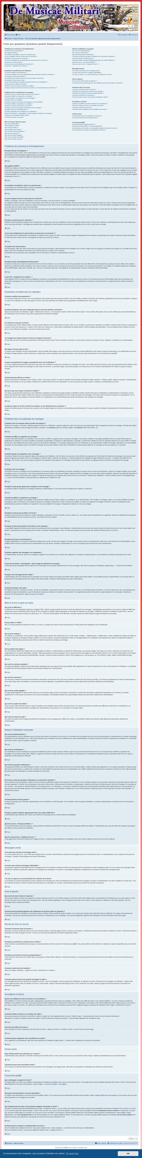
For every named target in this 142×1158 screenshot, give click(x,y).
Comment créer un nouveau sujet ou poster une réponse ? (22, 94)
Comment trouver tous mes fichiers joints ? (85, 117)
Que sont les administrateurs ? (81, 50)
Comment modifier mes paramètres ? (16, 72)
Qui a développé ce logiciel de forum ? (83, 124)
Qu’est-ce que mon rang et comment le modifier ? (20, 86)
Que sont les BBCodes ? (12, 123)
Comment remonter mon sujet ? (14, 117)
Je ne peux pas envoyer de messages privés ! (86, 70)
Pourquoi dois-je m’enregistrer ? (14, 50)
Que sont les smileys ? (11, 127)
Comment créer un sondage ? (14, 100)
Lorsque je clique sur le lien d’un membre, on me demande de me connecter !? (31, 87)
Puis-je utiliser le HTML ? (12, 125)
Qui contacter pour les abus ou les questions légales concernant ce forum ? (95, 128)
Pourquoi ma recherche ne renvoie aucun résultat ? (87, 91)
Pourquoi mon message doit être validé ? (17, 115)
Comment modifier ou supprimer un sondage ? (19, 104)
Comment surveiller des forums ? (82, 107)
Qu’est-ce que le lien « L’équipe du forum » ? (85, 64)
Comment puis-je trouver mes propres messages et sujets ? (90, 97)
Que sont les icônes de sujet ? (14, 139)
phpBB (114, 353)
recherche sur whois (128, 1108)
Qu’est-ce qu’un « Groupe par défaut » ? (84, 62)
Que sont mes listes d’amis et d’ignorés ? (84, 81)
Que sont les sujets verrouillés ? (14, 137)
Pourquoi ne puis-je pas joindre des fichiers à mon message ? (23, 107)
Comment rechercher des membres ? (83, 95)
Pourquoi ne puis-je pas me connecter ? (17, 58)
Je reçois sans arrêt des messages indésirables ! (87, 72)
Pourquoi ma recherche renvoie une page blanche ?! (88, 93)
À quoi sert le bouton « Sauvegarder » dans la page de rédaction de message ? (28, 113)
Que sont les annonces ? (12, 133)
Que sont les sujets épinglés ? (14, 135)
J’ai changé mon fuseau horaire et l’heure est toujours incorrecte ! (24, 78)
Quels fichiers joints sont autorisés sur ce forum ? (87, 116)
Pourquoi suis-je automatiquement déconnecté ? (19, 64)
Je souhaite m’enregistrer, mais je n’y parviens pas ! (20, 54)
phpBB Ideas (104, 1095)
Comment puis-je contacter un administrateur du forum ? (89, 130)
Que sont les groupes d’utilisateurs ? (83, 54)
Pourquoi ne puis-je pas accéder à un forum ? (18, 105)
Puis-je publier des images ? (13, 129)
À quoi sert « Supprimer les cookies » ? (16, 66)
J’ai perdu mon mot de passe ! (14, 62)
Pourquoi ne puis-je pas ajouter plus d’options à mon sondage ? (24, 102)
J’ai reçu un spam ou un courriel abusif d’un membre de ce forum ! (92, 74)
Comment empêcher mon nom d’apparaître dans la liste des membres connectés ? (30, 74)
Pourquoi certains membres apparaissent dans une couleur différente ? (93, 60)
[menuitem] (17, 34)
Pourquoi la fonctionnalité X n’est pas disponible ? (87, 126)
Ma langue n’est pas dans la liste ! (15, 80)
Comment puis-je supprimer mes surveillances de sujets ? (89, 109)
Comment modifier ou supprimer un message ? (19, 96)
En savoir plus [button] (72, 1153)
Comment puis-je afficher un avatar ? (16, 84)
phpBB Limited (57, 1082)
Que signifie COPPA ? (11, 52)
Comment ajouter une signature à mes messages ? (20, 98)
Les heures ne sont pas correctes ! (15, 76)
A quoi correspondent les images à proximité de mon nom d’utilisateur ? (26, 82)
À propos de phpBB (50, 1084)
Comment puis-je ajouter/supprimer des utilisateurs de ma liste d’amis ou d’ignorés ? (97, 83)
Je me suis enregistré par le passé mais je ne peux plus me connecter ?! (26, 60)
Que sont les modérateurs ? (80, 52)
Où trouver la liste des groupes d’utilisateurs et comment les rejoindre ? (93, 56)
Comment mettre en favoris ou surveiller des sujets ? (88, 105)
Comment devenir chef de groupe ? (83, 58)
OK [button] (128, 1154)
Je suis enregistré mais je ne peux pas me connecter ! (21, 56)
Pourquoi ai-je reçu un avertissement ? (16, 109)
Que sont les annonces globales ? (15, 131)
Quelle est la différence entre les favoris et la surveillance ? (90, 103)
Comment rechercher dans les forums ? (84, 89)
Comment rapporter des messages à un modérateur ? (21, 111)
